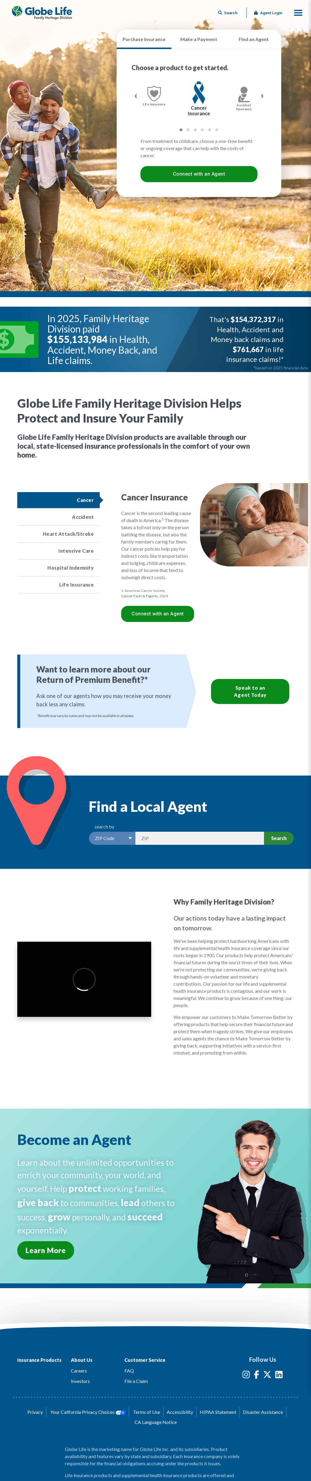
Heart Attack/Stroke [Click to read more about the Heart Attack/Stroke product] (68, 534)
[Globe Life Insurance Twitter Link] (267, 1375)
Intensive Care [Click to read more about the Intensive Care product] (76, 551)
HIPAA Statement (218, 1412)
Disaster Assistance (263, 1412)
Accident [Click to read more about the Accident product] (83, 517)
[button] (298, 13)
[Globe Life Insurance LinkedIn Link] (279, 1375)
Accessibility (180, 1412)
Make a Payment (198, 39)
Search (279, 838)
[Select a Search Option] (112, 838)
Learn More (46, 1250)
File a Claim (136, 1381)
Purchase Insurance (144, 39)
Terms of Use (146, 1412)
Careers (79, 1370)
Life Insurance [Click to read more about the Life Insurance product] (76, 584)
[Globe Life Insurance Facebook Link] (256, 1375)
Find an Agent (254, 39)
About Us (82, 1360)
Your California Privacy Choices (87, 1412)
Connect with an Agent (199, 174)
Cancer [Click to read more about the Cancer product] (85, 500)
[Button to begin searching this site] (228, 13)
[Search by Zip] (199, 838)
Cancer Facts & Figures (139, 596)
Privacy (35, 1412)
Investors (80, 1381)
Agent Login (268, 12)
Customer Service (144, 1360)
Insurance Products (39, 1360)
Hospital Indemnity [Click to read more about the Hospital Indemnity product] (70, 568)
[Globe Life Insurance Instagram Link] (246, 1375)
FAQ (129, 1370)
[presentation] (136, 95)
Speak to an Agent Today (250, 691)
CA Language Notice (156, 1422)
